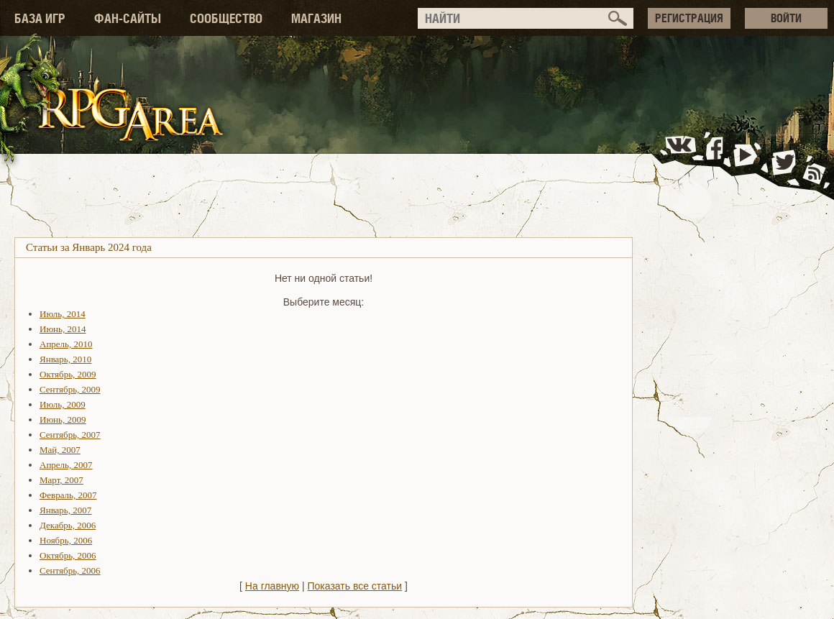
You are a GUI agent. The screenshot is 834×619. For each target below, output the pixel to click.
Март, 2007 (61, 479)
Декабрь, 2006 (68, 525)
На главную (272, 586)
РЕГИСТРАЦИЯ (689, 18)
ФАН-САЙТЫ (127, 18)
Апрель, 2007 (66, 464)
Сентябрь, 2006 (70, 570)
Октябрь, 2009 (68, 374)
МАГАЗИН (316, 18)
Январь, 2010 (65, 359)
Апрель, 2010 (66, 344)
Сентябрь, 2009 (70, 389)
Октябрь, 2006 (68, 555)
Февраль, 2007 (68, 495)
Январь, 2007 (65, 510)
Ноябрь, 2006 (66, 540)
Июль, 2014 (63, 313)
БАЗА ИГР (39, 18)
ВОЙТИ (786, 18)
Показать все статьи (355, 586)
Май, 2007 (60, 449)
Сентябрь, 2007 (70, 434)
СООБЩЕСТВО (226, 18)
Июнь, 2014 (63, 329)
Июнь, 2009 (63, 419)
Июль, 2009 (63, 404)
